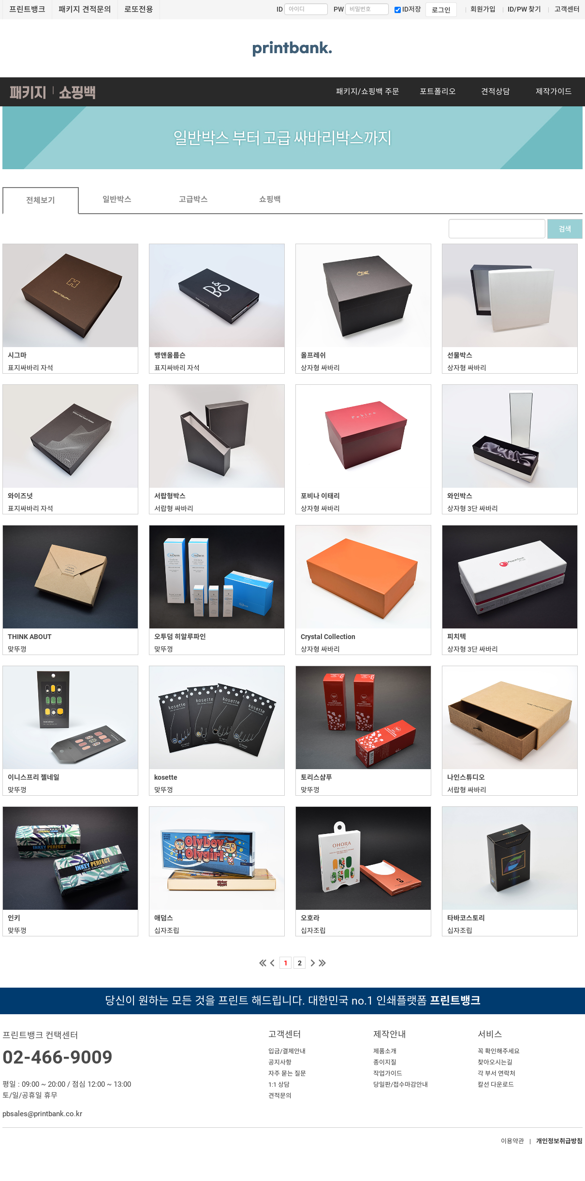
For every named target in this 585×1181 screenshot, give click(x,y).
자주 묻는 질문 (287, 1073)
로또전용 (138, 9)
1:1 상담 (279, 1084)
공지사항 (280, 1062)
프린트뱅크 (27, 9)
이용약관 (512, 1141)
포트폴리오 (438, 91)
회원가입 (483, 9)
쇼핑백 (270, 199)
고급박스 (193, 199)
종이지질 (384, 1062)
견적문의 (280, 1095)
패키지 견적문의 (84, 9)
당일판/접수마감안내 (400, 1084)
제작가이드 (554, 91)
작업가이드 (387, 1073)
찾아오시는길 (495, 1062)
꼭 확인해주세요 (499, 1051)
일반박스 (117, 199)
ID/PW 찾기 (524, 9)
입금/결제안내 (287, 1051)
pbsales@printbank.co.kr (42, 1113)
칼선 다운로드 (496, 1084)
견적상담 (495, 91)
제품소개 (384, 1051)
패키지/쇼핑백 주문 (367, 91)
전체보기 (40, 200)
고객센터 (567, 9)
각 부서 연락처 (496, 1073)
